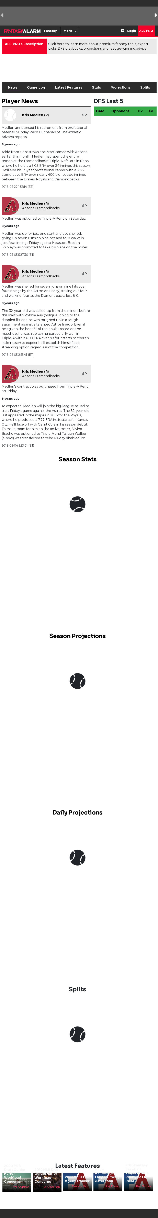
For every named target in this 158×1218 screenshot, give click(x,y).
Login (131, 31)
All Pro (146, 31)
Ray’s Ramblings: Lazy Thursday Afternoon (107, 1175)
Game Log (36, 87)
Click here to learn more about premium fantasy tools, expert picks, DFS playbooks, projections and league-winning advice (98, 46)
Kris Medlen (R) (35, 115)
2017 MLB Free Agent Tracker (77, 1179)
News (13, 87)
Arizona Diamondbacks (40, 208)
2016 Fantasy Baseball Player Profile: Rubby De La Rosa (137, 1173)
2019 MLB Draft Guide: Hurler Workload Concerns (47, 1176)
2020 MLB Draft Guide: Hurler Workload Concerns (14, 1174)
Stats (96, 87)
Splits (145, 87)
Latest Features (68, 87)
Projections (121, 87)
